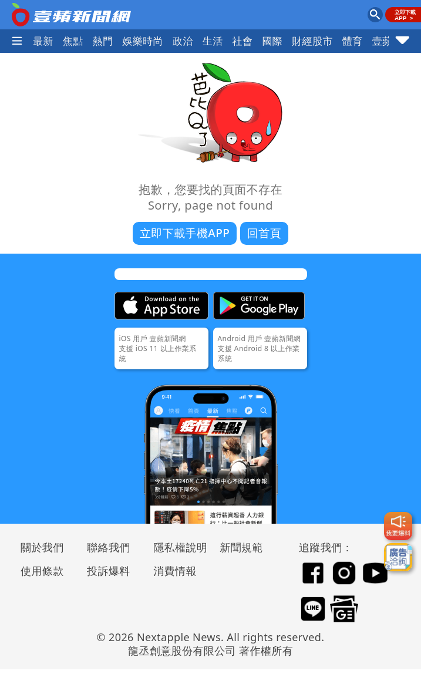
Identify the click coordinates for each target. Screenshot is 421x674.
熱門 (103, 41)
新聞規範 (241, 547)
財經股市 (312, 41)
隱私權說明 (176, 547)
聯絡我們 (108, 547)
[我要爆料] (398, 526)
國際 (272, 41)
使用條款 (42, 571)
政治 (183, 41)
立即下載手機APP (185, 233)
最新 (43, 41)
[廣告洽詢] (398, 557)
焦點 (73, 41)
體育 (352, 41)
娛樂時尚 (142, 41)
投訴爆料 (108, 571)
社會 (243, 41)
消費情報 (175, 571)
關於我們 (42, 547)
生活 (213, 41)
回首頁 (264, 233)
